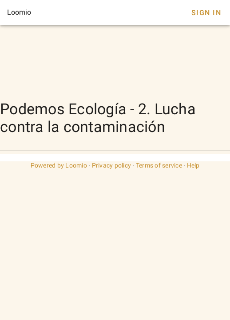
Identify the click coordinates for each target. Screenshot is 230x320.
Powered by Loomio (59, 165)
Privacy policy (111, 165)
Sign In (206, 12)
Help (193, 165)
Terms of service (159, 165)
